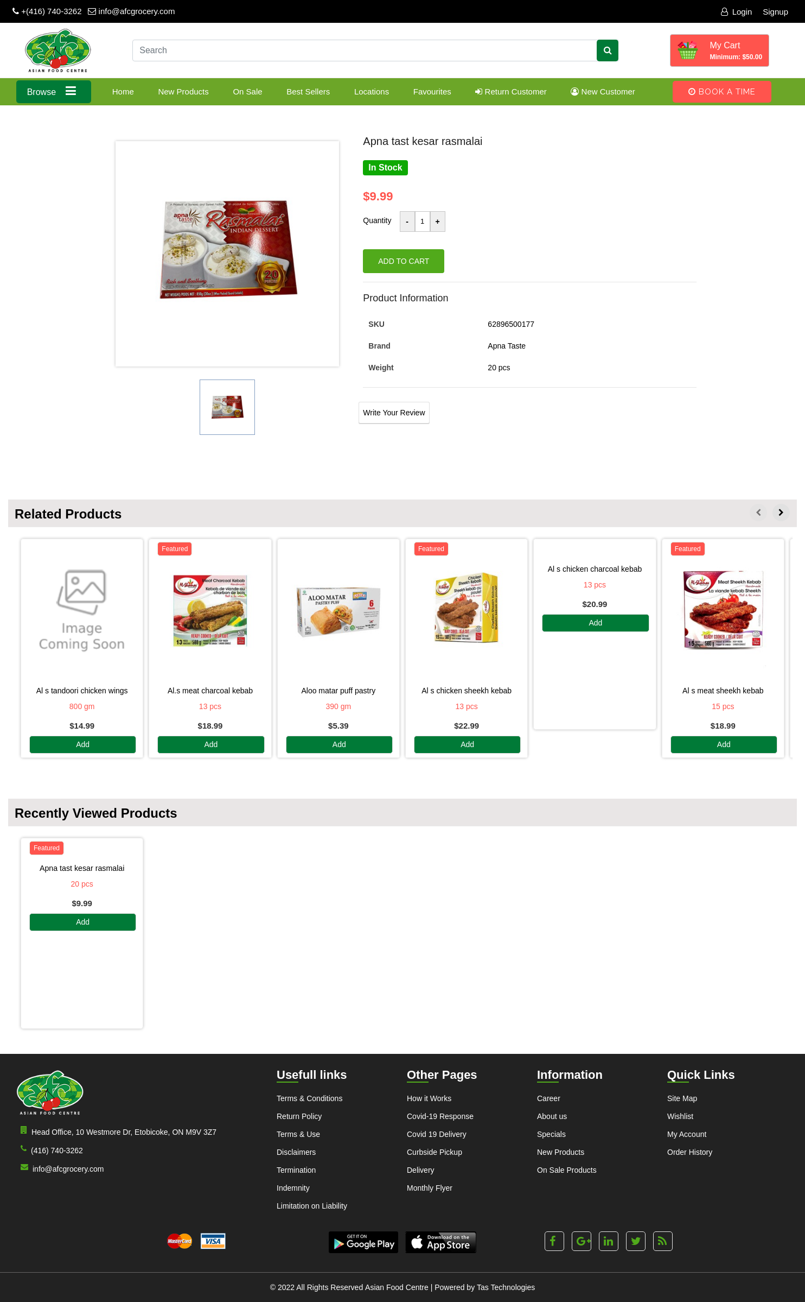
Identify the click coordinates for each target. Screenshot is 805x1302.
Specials (551, 1134)
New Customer (603, 91)
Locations (371, 91)
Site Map (682, 1098)
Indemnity (293, 1188)
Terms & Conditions (309, 1098)
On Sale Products (567, 1170)
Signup (775, 11)
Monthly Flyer (429, 1188)
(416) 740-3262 (49, 1150)
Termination (296, 1170)
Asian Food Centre (397, 1287)
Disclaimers (296, 1152)
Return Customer (510, 91)
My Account (686, 1134)
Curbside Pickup (434, 1152)
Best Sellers (308, 91)
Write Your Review (394, 412)
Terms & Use (298, 1134)
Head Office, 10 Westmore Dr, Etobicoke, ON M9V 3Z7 (116, 1131)
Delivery (421, 1170)
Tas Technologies (506, 1287)
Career (548, 1098)
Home (123, 91)
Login (736, 11)
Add (83, 745)
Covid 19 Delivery (437, 1134)
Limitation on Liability (312, 1206)
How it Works (429, 1098)
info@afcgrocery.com (131, 11)
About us (552, 1116)
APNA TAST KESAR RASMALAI (82, 868)
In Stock (385, 167)
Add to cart (403, 261)
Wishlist (680, 1116)
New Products (183, 91)
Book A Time (722, 92)
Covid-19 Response (440, 1116)
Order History (689, 1152)
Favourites (432, 91)
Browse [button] (54, 91)
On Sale (247, 91)
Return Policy (299, 1116)
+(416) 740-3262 (47, 11)
